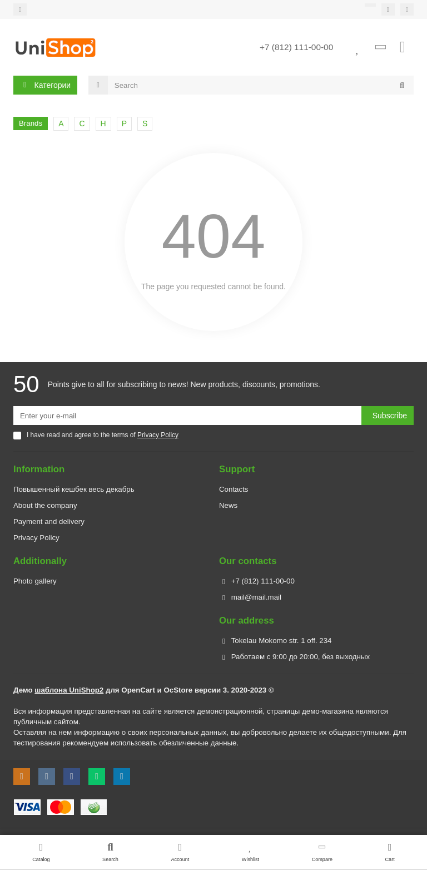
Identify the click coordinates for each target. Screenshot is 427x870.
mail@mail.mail (256, 597)
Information (38, 469)
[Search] (261, 85)
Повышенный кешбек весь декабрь (74, 489)
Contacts (233, 489)
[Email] (187, 415)
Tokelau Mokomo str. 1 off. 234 (281, 640)
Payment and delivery (49, 521)
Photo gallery (35, 581)
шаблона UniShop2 (68, 690)
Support (237, 469)
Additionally (40, 561)
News (228, 505)
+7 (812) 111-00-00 (296, 47)
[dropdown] (20, 9)
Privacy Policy (36, 537)
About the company (45, 505)
